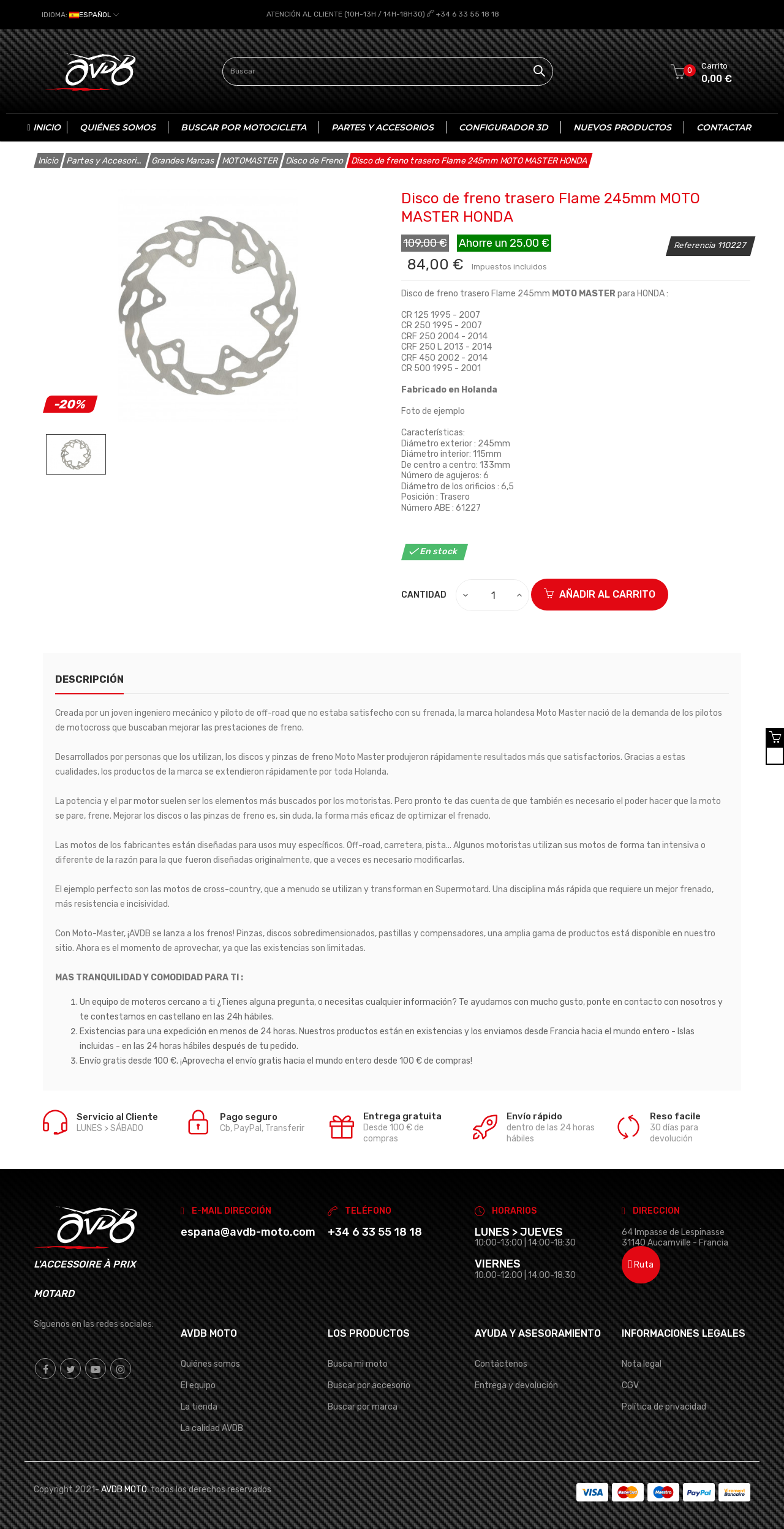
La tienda (199, 1406)
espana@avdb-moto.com (248, 1231)
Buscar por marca (363, 1406)
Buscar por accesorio (369, 1385)
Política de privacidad (664, 1406)
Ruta (641, 1265)
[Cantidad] (493, 595)
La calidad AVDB (212, 1427)
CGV (630, 1385)
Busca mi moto (358, 1363)
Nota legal (642, 1363)
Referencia (696, 244)
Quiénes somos (210, 1363)
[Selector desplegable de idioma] (80, 14)
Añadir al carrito (599, 594)
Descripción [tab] (89, 679)
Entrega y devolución (516, 1385)
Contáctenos (501, 1363)
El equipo (198, 1385)
